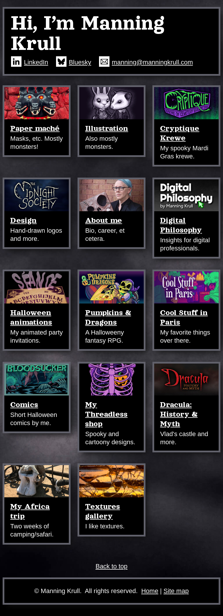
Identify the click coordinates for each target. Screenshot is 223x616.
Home (149, 591)
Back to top (111, 566)
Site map (176, 591)
